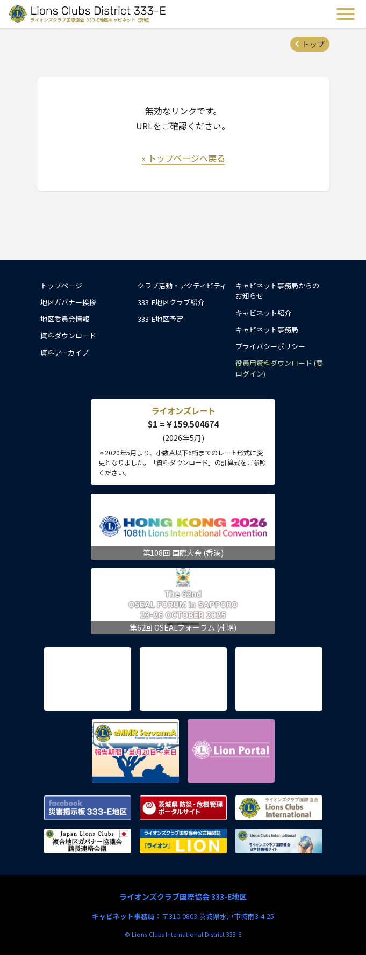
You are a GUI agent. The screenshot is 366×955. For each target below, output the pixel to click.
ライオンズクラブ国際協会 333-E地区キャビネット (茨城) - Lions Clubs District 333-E (88, 14)
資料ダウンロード (68, 335)
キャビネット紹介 (263, 313)
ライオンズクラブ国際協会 (278, 807)
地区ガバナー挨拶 (68, 302)
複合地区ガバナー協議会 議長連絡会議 (87, 841)
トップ (313, 44)
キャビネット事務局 (266, 329)
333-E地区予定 (160, 319)
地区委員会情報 (64, 319)
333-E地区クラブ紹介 (171, 302)
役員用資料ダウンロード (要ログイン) (279, 368)
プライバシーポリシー (270, 346)
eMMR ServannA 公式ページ (135, 751)
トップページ (61, 285)
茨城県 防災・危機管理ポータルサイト (183, 807)
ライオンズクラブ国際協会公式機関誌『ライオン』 (183, 841)
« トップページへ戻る (183, 157)
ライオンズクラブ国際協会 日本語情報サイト (278, 841)
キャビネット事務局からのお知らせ (277, 290)
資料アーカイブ (64, 353)
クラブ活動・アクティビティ (182, 285)
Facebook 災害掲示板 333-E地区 (87, 807)
